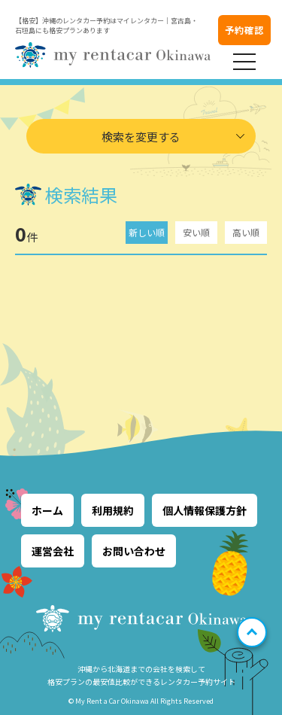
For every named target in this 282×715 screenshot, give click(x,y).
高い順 (245, 232)
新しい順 (147, 232)
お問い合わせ (133, 550)
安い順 (196, 232)
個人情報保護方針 (204, 510)
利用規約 (113, 510)
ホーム (47, 510)
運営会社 (53, 550)
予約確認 (244, 29)
